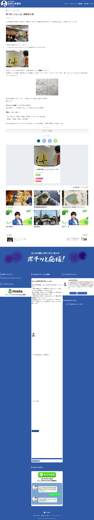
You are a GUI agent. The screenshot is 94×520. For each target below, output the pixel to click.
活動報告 (80, 3)
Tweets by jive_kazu (15, 278)
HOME (47, 512)
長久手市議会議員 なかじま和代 (74, 304)
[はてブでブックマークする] (50, 141)
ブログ (91, 3)
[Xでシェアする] (38, 141)
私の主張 (86, 3)
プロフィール (73, 3)
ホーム (66, 3)
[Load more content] (35, 431)
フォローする (39, 172)
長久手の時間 (84, 187)
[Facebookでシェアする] (44, 141)
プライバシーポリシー (56, 515)
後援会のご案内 (45, 515)
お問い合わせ (36, 515)
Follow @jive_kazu (5, 278)
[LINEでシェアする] (55, 141)
